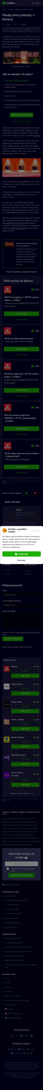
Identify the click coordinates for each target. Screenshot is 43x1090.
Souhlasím (23, 554)
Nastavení (21, 560)
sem (18, 547)
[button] (36, 530)
